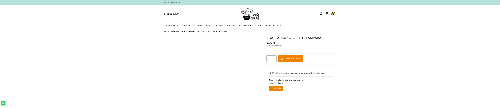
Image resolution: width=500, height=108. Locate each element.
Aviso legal (175, 2)
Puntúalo (277, 88)
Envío (166, 2)
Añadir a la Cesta (290, 58)
